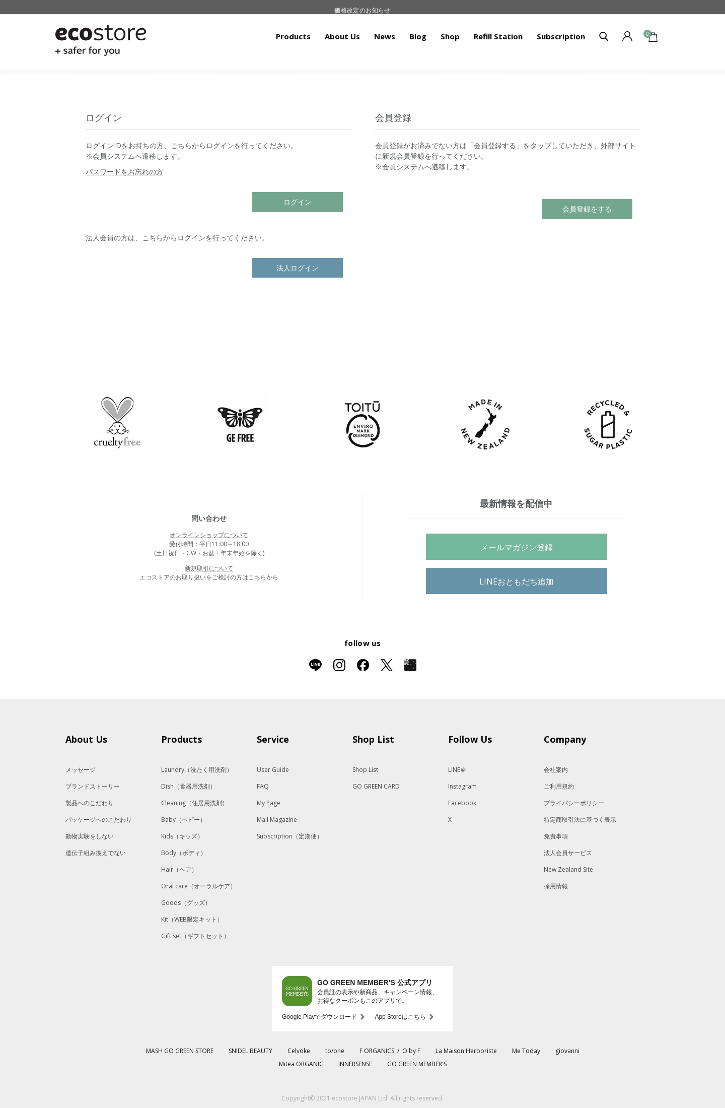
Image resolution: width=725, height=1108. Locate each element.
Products (293, 36)
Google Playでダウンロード (319, 1016)
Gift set (195, 936)
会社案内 (556, 769)
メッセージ (80, 769)
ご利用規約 (559, 786)
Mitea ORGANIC (301, 1064)
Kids (182, 836)
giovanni (567, 1051)
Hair (179, 869)
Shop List (365, 769)
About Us (342, 36)
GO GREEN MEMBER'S (417, 1064)
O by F (411, 1051)
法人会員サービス (568, 853)
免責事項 (556, 836)
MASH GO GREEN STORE (179, 1051)
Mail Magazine (277, 819)
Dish (188, 786)
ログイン (297, 202)
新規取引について (209, 568)
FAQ (263, 786)
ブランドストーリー (92, 786)
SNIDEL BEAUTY (250, 1051)
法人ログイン (297, 268)
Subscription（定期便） (290, 836)
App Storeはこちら (400, 1016)
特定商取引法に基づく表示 (580, 819)
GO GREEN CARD (376, 786)
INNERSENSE (355, 1064)
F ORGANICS (376, 1051)
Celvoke (298, 1051)
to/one (334, 1051)
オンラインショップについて (209, 535)
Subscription (561, 36)
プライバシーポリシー (574, 803)
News (384, 36)
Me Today (526, 1051)
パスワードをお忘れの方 (124, 171)
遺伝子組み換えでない (95, 853)
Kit (192, 919)
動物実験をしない (89, 836)
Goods (186, 902)
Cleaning (194, 803)
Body (183, 853)
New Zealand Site (568, 869)
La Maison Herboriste (466, 1051)
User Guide (273, 769)
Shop (450, 36)
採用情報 (556, 886)
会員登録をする (587, 209)
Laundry (197, 769)
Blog (417, 36)
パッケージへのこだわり (98, 819)
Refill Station (498, 36)
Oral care (198, 886)
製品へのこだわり (89, 803)
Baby (183, 819)
